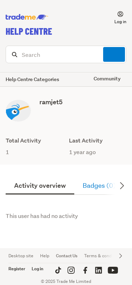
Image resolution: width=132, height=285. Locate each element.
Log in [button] (37, 269)
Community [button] (107, 78)
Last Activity (86, 140)
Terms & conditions (103, 256)
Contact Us (66, 256)
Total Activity (23, 140)
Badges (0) (99, 185)
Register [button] (16, 269)
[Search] (66, 54)
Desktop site (20, 256)
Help (44, 256)
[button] (116, 17)
